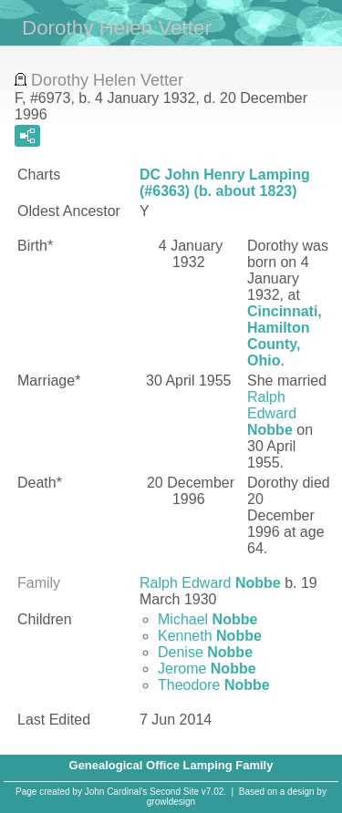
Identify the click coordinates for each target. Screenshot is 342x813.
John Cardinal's (116, 792)
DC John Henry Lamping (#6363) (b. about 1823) (225, 183)
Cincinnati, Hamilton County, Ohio (284, 336)
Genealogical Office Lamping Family (171, 765)
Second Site (174, 792)
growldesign (171, 802)
